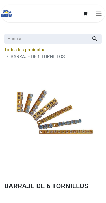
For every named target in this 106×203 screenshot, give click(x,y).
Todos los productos (25, 49)
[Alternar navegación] (99, 13)
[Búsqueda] (95, 39)
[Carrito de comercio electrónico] (85, 13)
